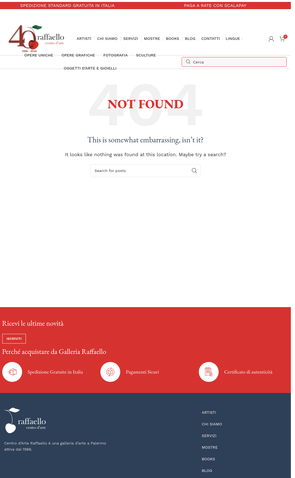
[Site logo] (37, 38)
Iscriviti (14, 339)
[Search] (234, 62)
